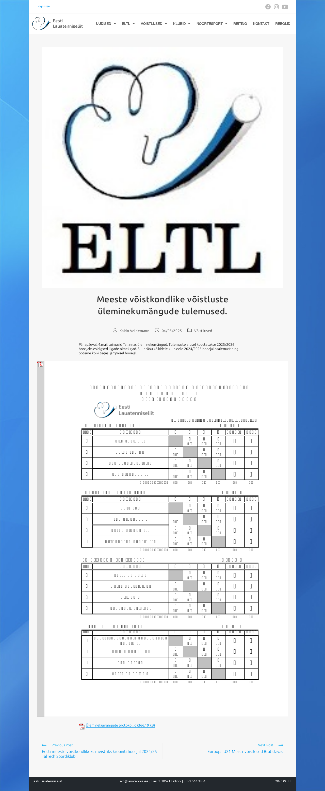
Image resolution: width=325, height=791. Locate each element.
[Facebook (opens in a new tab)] (268, 7)
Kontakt (261, 24)
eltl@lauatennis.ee (134, 781)
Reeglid (282, 24)
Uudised (106, 23)
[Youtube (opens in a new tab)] (284, 7)
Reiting (240, 24)
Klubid (181, 23)
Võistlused (154, 23)
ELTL (128, 23)
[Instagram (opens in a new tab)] (276, 7)
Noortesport (212, 23)
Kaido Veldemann (135, 331)
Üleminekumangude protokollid (111, 725)
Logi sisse (43, 6)
